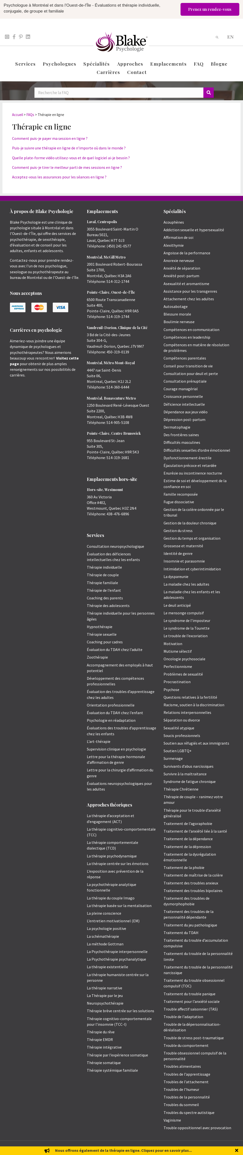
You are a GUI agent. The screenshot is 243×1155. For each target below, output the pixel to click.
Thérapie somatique (104, 1062)
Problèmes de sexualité (183, 674)
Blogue (219, 63)
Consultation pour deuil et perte (191, 373)
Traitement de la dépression (187, 846)
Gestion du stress (178, 530)
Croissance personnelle (183, 396)
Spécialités (96, 63)
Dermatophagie (177, 427)
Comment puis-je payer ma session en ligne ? (50, 138)
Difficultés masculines (182, 442)
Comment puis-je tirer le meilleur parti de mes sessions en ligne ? (67, 167)
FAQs (30, 114)
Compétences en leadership (187, 337)
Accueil (17, 114)
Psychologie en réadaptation (111, 720)
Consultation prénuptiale (185, 381)
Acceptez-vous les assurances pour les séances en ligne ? (59, 176)
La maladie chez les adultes (186, 584)
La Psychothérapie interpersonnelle (117, 951)
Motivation (173, 643)
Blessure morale (177, 314)
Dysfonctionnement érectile (188, 457)
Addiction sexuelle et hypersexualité (194, 229)
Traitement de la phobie (184, 867)
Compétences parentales (185, 358)
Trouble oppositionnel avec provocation (197, 1127)
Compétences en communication (191, 329)
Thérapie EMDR (100, 1039)
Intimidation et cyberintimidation (192, 568)
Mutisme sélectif (178, 651)
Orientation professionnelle (111, 705)
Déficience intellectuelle (184, 404)
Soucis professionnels (182, 735)
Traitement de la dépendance (188, 838)
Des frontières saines (181, 434)
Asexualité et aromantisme (186, 283)
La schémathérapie (103, 936)
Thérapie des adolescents (108, 605)
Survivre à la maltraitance (185, 773)
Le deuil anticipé (177, 605)
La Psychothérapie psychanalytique (116, 959)
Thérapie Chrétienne (181, 789)
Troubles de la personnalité (187, 1097)
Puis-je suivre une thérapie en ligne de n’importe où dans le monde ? (69, 147)
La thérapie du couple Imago (111, 897)
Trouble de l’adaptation (183, 1016)
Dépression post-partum (184, 419)
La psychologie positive (106, 928)
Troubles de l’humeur (181, 1089)
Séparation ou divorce (182, 720)
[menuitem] (230, 36)
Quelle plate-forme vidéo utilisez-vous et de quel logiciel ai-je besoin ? (71, 157)
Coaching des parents (105, 597)
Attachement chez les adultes (189, 298)
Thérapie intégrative (104, 1047)
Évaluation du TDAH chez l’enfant (115, 712)
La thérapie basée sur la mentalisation (119, 905)
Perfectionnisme (178, 666)
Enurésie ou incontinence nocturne (193, 473)
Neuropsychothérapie (105, 1003)
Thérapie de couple (103, 574)
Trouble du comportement (186, 1045)
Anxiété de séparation (182, 268)
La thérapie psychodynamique (112, 855)
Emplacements (168, 63)
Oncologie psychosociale (184, 658)
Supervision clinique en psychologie (116, 749)
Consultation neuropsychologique (115, 546)
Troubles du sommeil (181, 1104)
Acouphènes (174, 222)
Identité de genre (178, 553)
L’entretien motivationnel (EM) (113, 920)
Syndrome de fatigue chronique (190, 781)
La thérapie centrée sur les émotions (118, 863)
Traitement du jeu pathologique (190, 925)
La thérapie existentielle (107, 966)
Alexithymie (174, 245)
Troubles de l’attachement (186, 1081)
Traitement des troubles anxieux (191, 883)
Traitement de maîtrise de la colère (193, 875)
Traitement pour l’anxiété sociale (192, 1001)
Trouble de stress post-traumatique (194, 1037)
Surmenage (173, 758)
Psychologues (59, 63)
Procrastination (177, 681)
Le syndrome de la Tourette (187, 628)
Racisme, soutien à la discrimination (194, 704)
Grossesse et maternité (183, 545)
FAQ (199, 63)
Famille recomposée (181, 494)
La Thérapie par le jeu (105, 995)
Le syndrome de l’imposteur (187, 620)
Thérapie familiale (102, 582)
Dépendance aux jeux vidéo (186, 411)
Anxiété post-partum (181, 275)
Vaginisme (172, 1120)
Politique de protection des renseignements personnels (199, 1148)
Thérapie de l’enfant (104, 590)
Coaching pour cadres (105, 641)
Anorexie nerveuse (179, 260)
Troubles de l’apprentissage (187, 1074)
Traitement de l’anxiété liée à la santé (195, 831)
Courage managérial (181, 388)
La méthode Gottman (105, 943)
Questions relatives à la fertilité (190, 697)
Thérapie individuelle (104, 567)
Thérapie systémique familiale (112, 1070)
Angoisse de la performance (187, 252)
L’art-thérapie (98, 741)
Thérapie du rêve (101, 1031)
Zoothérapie (97, 657)
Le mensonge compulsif (184, 612)
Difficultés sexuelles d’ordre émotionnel (197, 450)
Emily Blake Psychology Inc (36, 1148)
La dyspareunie (176, 576)
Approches (130, 63)
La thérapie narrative (104, 987)
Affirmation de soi (178, 237)
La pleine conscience (104, 913)
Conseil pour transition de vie (188, 365)
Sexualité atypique (179, 727)
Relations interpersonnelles (187, 712)
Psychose (171, 689)
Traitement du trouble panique (189, 993)
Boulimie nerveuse (179, 321)
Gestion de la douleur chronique (190, 522)
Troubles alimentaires (182, 1066)
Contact (137, 72)
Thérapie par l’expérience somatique (117, 1055)
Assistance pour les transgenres (190, 291)
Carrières (108, 72)
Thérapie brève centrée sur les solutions (120, 1010)
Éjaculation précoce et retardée (190, 465)
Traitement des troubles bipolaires (193, 890)
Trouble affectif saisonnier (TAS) (191, 1009)
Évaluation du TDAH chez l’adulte (114, 649)
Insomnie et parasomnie (184, 561)
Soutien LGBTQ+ (178, 750)
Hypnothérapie (99, 626)
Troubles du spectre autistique (189, 1112)
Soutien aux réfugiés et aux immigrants (196, 743)
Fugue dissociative (179, 501)
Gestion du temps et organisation (192, 538)
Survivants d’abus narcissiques (188, 766)
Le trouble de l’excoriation (186, 635)
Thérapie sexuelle (102, 634)
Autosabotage (176, 306)
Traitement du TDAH (181, 932)
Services (25, 63)
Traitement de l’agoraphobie (188, 823)
